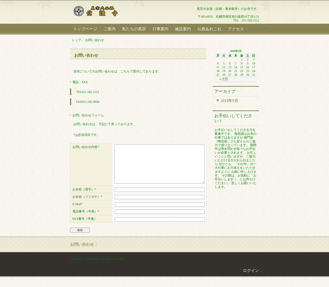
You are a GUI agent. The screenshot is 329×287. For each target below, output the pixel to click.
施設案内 (183, 29)
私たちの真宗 (134, 29)
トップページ (85, 29)
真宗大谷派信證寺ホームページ (101, 11)
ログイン (251, 278)
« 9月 (223, 79)
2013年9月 (229, 100)
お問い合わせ (86, 55)
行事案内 (160, 29)
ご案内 (110, 29)
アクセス (236, 29)
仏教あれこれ (209, 29)
